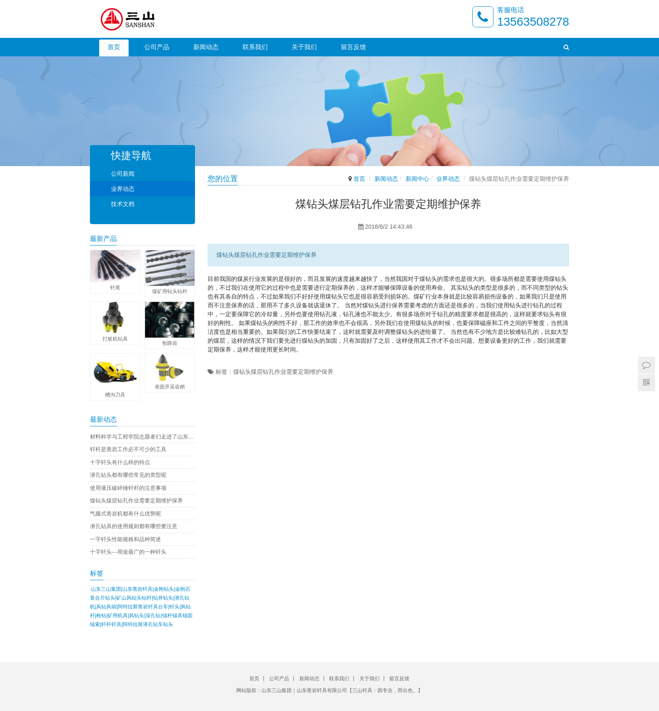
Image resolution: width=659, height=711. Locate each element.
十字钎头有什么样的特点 (120, 462)
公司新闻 (122, 173)
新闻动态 (206, 46)
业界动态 (448, 178)
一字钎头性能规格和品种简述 (125, 539)
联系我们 (255, 46)
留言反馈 (353, 46)
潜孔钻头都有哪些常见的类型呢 (128, 475)
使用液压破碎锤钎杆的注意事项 (128, 488)
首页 (114, 46)
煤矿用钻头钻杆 (169, 291)
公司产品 (156, 46)
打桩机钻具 (115, 339)
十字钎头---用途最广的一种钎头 (128, 552)
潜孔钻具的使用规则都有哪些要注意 (133, 526)
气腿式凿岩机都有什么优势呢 (125, 513)
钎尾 (115, 288)
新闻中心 (417, 178)
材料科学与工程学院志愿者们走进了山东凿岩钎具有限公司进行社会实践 (142, 436)
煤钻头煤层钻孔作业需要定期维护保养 (136, 500)
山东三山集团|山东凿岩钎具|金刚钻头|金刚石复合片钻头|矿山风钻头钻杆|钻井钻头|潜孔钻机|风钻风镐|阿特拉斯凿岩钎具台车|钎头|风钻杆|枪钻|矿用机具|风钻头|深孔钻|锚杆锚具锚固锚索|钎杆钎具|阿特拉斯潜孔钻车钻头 (141, 606)
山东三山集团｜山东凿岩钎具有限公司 (304, 690)
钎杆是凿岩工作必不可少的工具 (128, 449)
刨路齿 (169, 343)
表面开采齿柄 (170, 387)
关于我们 (304, 46)
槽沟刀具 (115, 395)
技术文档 (122, 204)
